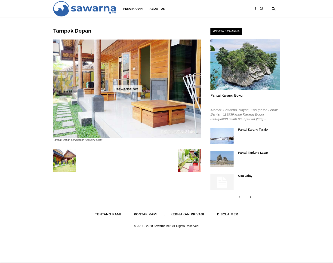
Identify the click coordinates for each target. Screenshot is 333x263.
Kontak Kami (145, 214)
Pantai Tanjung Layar (253, 152)
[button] (273, 8)
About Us (157, 8)
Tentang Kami (108, 214)
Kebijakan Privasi (187, 214)
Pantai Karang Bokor (227, 95)
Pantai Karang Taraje (253, 129)
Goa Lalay (245, 175)
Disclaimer (227, 214)
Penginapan (133, 8)
